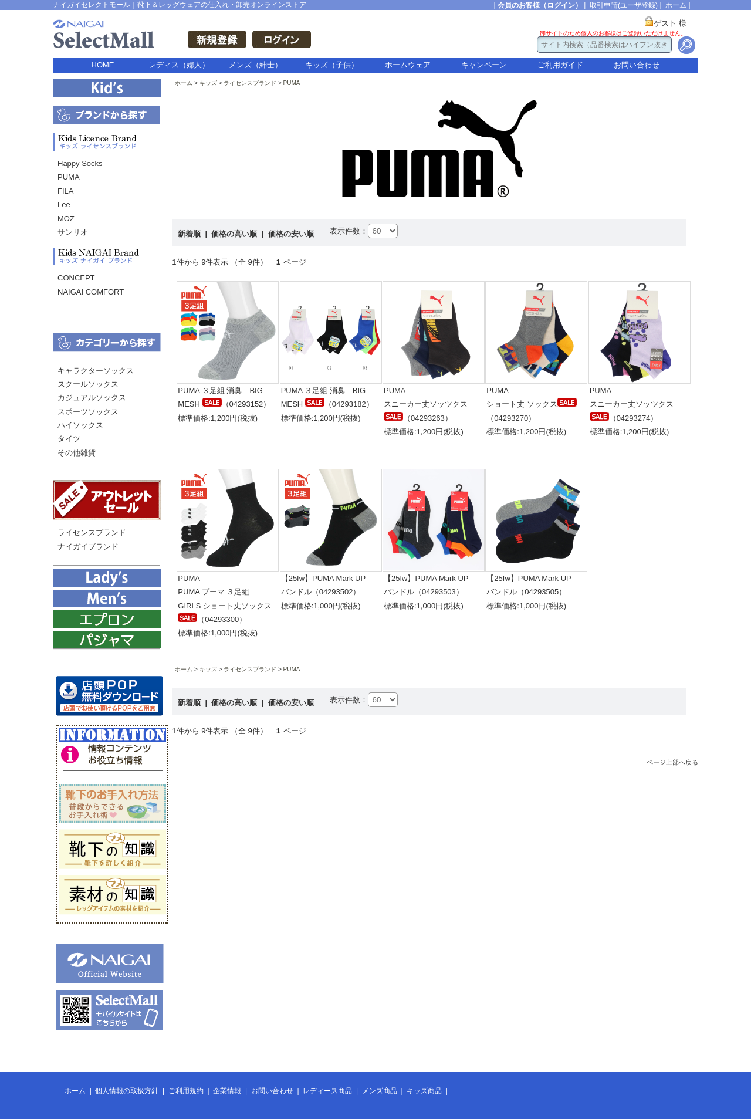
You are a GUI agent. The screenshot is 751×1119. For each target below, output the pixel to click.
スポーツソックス (88, 411)
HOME (103, 64)
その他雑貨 (76, 452)
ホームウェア (408, 64)
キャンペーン (484, 64)
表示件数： (349, 230)
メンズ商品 (379, 1091)
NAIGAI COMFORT (90, 292)
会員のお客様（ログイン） (540, 5)
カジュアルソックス (91, 397)
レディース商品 (327, 1091)
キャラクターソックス (95, 370)
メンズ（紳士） (255, 64)
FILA (65, 191)
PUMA (68, 177)
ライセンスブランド (91, 532)
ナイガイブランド (88, 546)
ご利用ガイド (560, 64)
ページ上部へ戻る (672, 762)
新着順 (190, 233)
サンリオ (72, 232)
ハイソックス (80, 425)
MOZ (66, 218)
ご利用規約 (186, 1091)
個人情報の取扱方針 (126, 1091)
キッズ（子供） (331, 64)
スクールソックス (88, 384)
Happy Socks (80, 163)
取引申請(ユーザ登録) (624, 5)
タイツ (68, 438)
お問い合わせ (636, 64)
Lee (63, 204)
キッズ (208, 83)
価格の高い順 (235, 233)
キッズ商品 (424, 1091)
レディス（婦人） (178, 64)
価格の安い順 (291, 233)
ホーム (675, 5)
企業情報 (227, 1091)
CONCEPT (76, 277)
